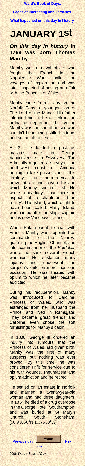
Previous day (23, 441)
